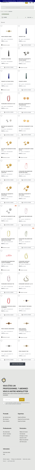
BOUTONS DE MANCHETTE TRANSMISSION (25, 104)
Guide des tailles (6, 452)
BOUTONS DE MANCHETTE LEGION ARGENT (25, 59)
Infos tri (4, 461)
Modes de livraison (24, 432)
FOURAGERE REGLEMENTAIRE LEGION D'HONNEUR (8, 262)
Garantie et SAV (23, 437)
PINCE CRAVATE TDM (23, 351)
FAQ (4, 454)
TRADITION (6, 11)
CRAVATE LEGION (23, 81)
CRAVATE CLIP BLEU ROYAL (7, 81)
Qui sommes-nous (7, 417)
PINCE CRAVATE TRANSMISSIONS (22, 329)
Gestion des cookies (26, 459)
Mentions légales (6, 459)
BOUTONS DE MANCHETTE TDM (26, 126)
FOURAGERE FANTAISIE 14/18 (26, 284)
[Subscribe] (22, 399)
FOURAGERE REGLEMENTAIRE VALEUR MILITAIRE (25, 172)
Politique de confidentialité (16, 459)
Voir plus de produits (17, 364)
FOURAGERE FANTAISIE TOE (7, 284)
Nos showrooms (6, 432)
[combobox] (17, 7)
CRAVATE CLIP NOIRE (6, 59)
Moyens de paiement (24, 439)
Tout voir (3, 22)
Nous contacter (6, 421)
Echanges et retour (24, 435)
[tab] (10, 17)
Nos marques (6, 419)
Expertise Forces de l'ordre (23, 419)
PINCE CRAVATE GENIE (6, 36)
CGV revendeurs (6, 435)
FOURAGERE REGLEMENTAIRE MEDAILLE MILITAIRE (8, 239)
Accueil (2, 11)
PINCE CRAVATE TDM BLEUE (25, 306)
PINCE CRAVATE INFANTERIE (7, 328)
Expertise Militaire (22, 417)
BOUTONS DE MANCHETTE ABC (8, 216)
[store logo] (5, 2)
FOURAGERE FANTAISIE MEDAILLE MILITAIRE (24, 262)
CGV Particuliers (23, 441)
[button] (1, 26)
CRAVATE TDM (22, 36)
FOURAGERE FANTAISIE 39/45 (8, 103)
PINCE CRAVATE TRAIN (6, 351)
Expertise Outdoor (22, 421)
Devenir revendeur (7, 434)
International (22, 434)
